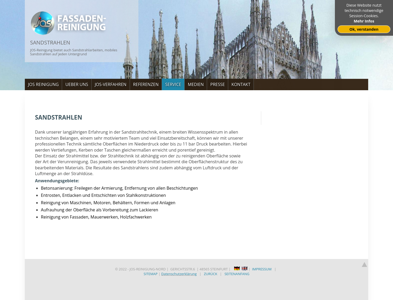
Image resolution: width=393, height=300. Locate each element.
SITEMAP (151, 273)
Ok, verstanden (363, 29)
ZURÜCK (210, 273)
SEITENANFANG (236, 273)
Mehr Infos (364, 21)
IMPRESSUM (262, 269)
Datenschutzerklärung (179, 273)
